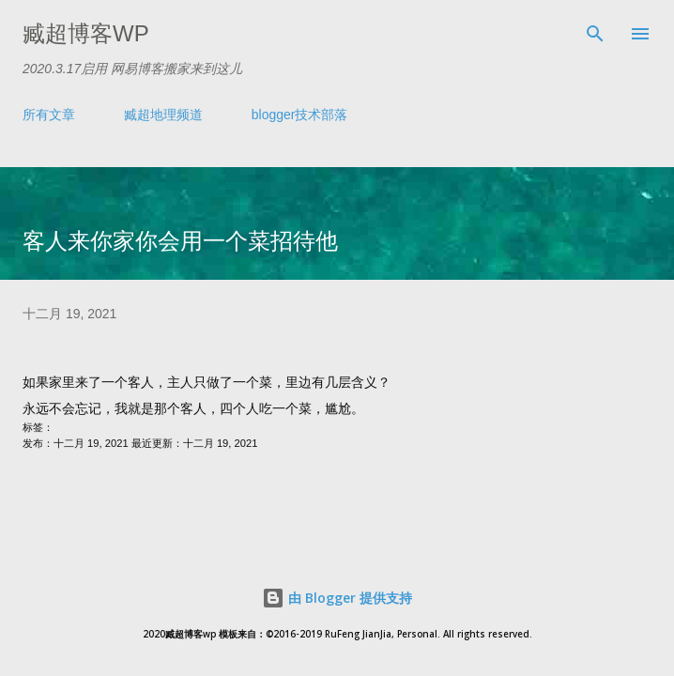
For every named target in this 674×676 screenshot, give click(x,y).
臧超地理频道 (163, 114)
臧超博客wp (86, 33)
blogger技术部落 (300, 114)
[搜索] (595, 34)
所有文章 (49, 114)
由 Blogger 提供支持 (337, 598)
